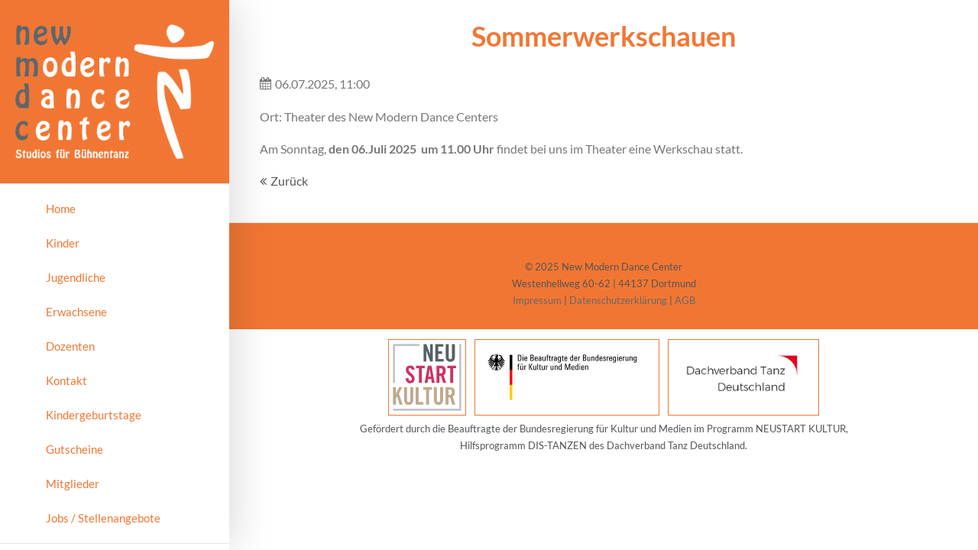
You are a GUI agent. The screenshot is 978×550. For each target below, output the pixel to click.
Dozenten (70, 346)
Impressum (537, 300)
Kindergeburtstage (93, 415)
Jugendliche (75, 277)
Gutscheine (74, 449)
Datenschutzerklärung (618, 300)
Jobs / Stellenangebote (103, 518)
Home (61, 208)
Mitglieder (72, 483)
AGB (685, 300)
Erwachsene (76, 312)
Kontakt (66, 380)
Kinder (62, 243)
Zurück (289, 180)
